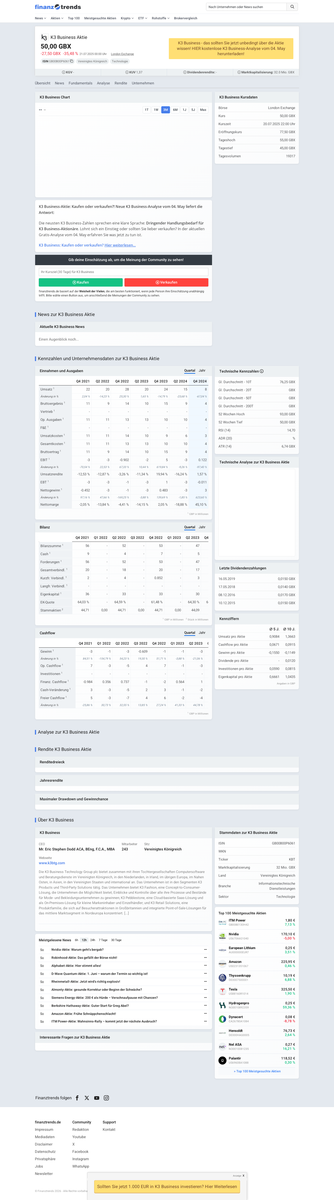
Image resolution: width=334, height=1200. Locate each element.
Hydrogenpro (239, 1003)
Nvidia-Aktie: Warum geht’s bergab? (77, 949)
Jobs (39, 1166)
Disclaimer (43, 1144)
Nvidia (234, 934)
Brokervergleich (185, 18)
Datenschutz (45, 1151)
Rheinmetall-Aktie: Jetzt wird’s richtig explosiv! (85, 981)
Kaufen (83, 282)
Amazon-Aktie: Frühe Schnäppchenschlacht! (83, 1013)
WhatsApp (80, 1166)
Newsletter (44, 1174)
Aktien (55, 18)
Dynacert (236, 1017)
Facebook (80, 1151)
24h (92, 940)
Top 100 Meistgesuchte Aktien (258, 1071)
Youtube (79, 1137)
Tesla (233, 989)
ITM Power (237, 920)
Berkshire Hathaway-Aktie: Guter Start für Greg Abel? (90, 1005)
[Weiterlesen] (205, 950)
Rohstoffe (159, 18)
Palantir (235, 1058)
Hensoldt (236, 1031)
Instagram (80, 1159)
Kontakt (109, 1129)
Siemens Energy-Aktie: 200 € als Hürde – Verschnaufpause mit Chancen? (104, 998)
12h (84, 940)
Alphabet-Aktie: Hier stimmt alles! (76, 966)
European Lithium (242, 948)
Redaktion (80, 1129)
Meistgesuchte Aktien (100, 18)
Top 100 (74, 18)
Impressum (44, 1129)
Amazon (235, 962)
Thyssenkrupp (240, 976)
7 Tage (103, 940)
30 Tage (116, 940)
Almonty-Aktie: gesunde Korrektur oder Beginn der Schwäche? (96, 990)
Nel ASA (235, 1045)
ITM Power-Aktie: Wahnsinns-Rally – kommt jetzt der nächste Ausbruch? (104, 1021)
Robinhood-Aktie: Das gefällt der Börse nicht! (84, 958)
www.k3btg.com (52, 863)
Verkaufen (168, 282)
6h (76, 940)
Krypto (125, 18)
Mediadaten (45, 1137)
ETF (141, 18)
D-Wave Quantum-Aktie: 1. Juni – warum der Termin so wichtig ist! (99, 973)
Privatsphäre (45, 1159)
